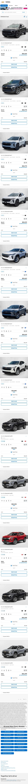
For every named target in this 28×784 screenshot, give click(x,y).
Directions (11, 5)
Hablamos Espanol (4, 769)
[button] (4, 6)
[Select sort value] (26, 17)
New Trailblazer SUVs (20, 734)
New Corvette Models (21, 750)
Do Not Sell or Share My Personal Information (8, 770)
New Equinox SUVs (20, 731)
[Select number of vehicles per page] (25, 699)
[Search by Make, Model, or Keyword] (12, 12)
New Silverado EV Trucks (7, 750)
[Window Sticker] (26, 50)
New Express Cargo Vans (7, 753)
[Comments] (24, 50)
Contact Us (3, 765)
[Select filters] (24, 17)
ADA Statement (3, 762)
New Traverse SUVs (7, 734)
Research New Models (4, 761)
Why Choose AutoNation (5, 766)
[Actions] (26, 43)
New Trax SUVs (7, 731)
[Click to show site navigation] (26, 5)
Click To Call (14, 64)
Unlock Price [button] (14, 67)
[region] (14, 61)
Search (23, 12)
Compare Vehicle (6, 72)
